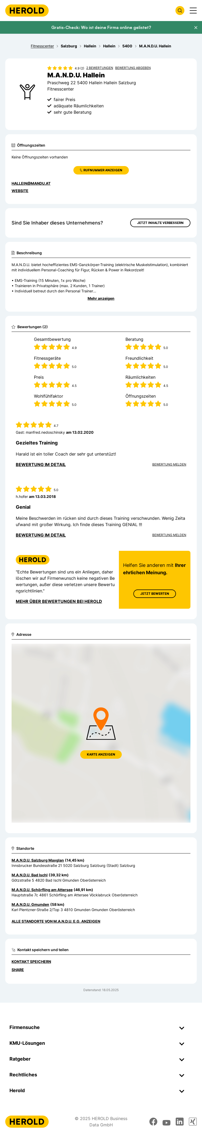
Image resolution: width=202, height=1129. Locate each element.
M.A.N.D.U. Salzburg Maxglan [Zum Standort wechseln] (38, 860)
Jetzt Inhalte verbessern (160, 223)
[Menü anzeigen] (193, 10)
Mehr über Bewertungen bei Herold (59, 601)
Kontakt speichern (31, 961)
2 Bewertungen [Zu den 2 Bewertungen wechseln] (99, 68)
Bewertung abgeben (133, 68)
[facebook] (153, 1121)
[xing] (193, 1121)
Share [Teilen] (18, 969)
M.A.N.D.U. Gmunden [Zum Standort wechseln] (30, 904)
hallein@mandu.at (31, 183)
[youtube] (166, 1121)
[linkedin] (180, 1121)
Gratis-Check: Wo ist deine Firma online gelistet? (101, 27)
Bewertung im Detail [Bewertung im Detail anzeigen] (41, 464)
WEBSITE (20, 190)
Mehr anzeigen (101, 298)
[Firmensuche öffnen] (179, 10)
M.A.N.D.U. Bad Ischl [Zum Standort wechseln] (30, 875)
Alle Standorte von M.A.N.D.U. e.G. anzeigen (56, 921)
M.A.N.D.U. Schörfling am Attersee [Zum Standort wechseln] (42, 889)
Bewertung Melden (169, 464)
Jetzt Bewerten (154, 594)
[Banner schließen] (196, 27)
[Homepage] (27, 10)
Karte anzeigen (101, 754)
